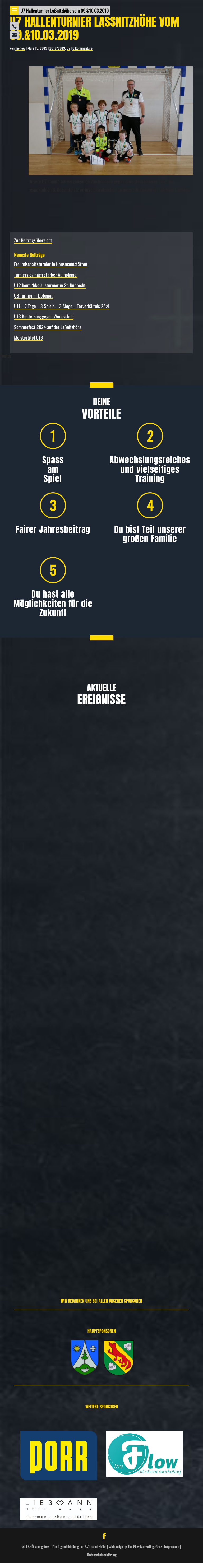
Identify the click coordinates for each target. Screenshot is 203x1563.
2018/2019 (57, 48)
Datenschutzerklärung (101, 1554)
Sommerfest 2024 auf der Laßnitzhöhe (48, 326)
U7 (68, 48)
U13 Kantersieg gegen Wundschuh (43, 316)
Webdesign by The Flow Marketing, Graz (135, 1546)
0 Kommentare (82, 48)
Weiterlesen (20, 885)
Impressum (171, 1546)
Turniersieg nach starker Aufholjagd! (45, 274)
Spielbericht (48, 1234)
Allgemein (33, 858)
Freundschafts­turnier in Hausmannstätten (50, 264)
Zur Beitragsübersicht (33, 240)
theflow (20, 48)
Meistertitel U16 (28, 337)
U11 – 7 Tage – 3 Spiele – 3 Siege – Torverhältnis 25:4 (61, 306)
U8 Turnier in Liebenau (33, 295)
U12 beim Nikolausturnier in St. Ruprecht (50, 285)
